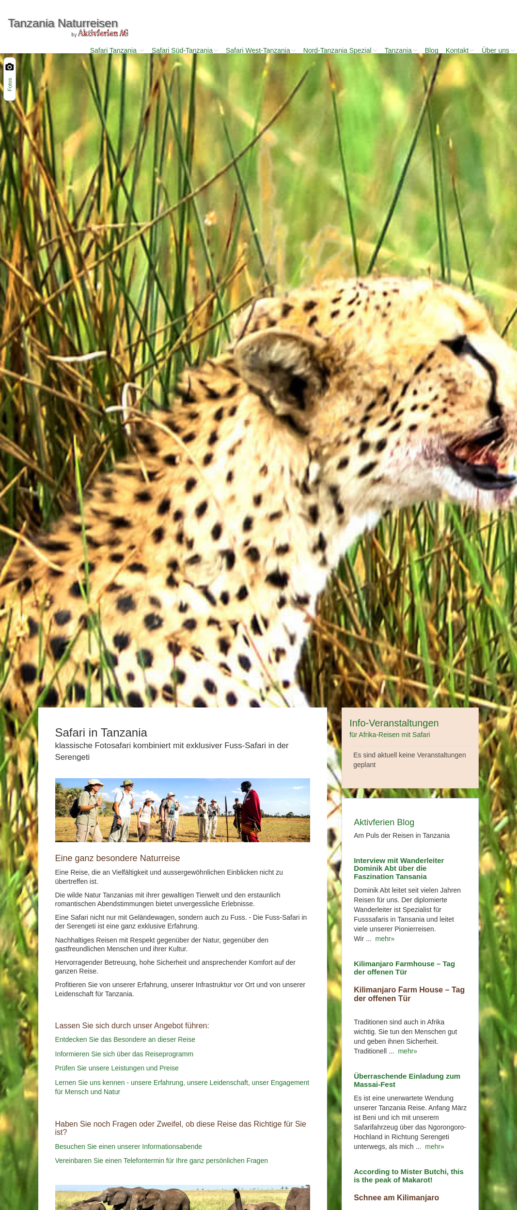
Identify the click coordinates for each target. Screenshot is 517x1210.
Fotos (10, 85)
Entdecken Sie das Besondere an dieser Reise (125, 1040)
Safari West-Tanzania (261, 50)
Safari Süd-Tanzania (185, 50)
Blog (432, 50)
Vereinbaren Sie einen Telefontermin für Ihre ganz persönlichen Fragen (161, 1160)
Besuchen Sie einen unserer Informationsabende (129, 1146)
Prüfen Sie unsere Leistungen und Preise (117, 1068)
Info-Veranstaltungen (394, 728)
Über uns (498, 50)
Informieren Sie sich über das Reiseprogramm (124, 1054)
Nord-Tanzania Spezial (340, 50)
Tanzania (401, 50)
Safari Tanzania (117, 50)
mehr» (383, 939)
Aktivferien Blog (384, 822)
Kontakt (460, 50)
